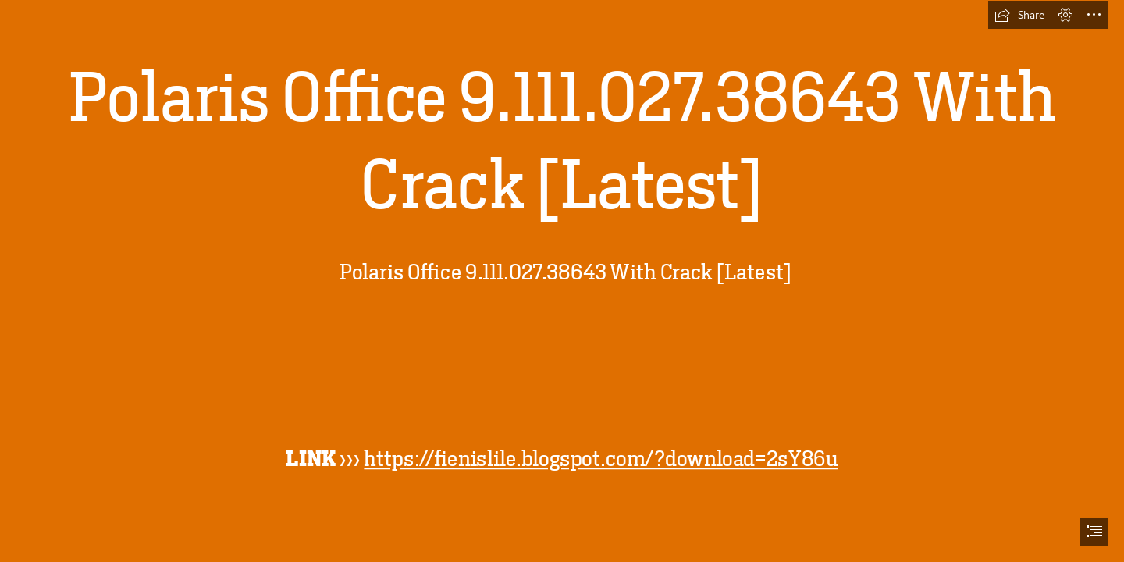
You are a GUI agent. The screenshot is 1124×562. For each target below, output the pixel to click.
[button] (1019, 15)
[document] (562, 281)
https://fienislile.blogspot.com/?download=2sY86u (601, 458)
